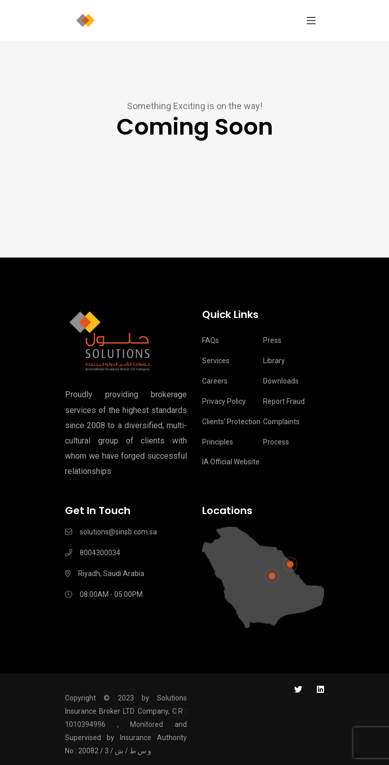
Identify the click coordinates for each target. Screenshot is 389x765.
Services (216, 361)
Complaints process (281, 432)
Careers (215, 381)
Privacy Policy (224, 401)
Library (274, 361)
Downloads (281, 381)
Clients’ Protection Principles (231, 432)
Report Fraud (284, 401)
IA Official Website (231, 462)
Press (272, 340)
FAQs (210, 340)
